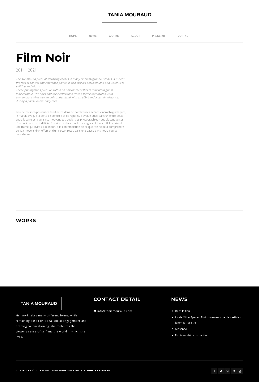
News (93, 36)
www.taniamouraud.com (60, 370)
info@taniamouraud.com (114, 311)
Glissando (181, 329)
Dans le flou (182, 311)
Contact (184, 36)
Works (114, 36)
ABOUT (135, 36)
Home (73, 36)
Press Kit (158, 36)
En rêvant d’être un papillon (191, 335)
